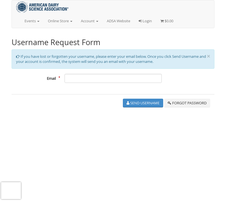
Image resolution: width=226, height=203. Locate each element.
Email (51, 78)
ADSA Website (118, 20)
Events (32, 20)
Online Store (60, 20)
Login (145, 20)
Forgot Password (187, 102)
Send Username (143, 102)
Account (89, 20)
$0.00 (166, 20)
